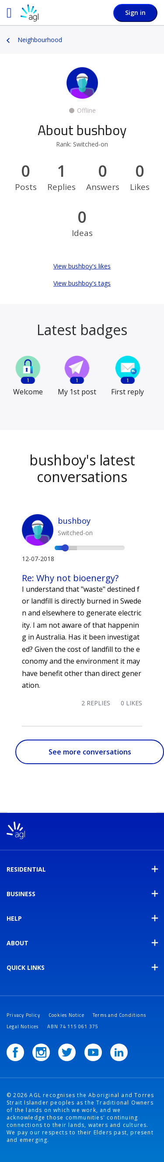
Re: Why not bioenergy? (70, 578)
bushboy (74, 520)
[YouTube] (93, 1052)
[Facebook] (15, 1052)
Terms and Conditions (119, 1015)
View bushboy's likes (82, 266)
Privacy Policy (23, 1015)
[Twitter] (67, 1052)
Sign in (135, 12)
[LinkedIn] (119, 1052)
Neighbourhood (39, 40)
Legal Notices (23, 1026)
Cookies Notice (66, 1015)
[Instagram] (41, 1052)
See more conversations (90, 752)
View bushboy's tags (82, 283)
